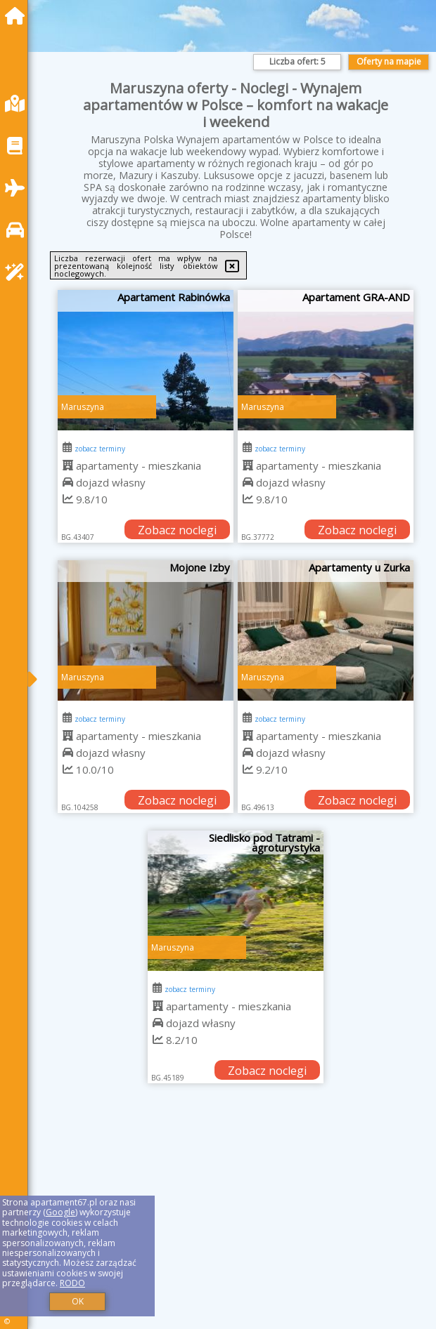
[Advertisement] (235, 1222)
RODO (72, 1283)
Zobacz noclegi (177, 530)
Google (60, 1212)
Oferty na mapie (389, 61)
